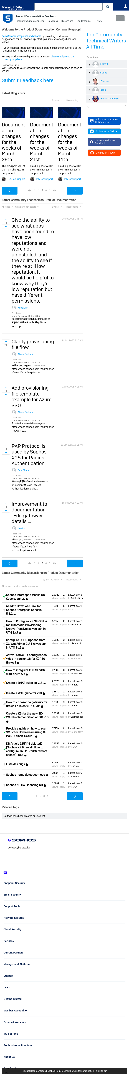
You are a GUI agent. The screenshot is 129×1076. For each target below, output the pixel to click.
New (119, 18)
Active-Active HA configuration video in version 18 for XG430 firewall (26, 658)
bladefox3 (76, 624)
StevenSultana (25, 354)
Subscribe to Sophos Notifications (104, 121)
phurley (103, 72)
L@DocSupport (78, 716)
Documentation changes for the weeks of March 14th (69, 142)
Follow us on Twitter (104, 131)
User (125, 6)
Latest (75, 594)
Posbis (103, 89)
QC (72, 609)
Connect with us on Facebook (103, 142)
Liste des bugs (15, 764)
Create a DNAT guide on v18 (24, 683)
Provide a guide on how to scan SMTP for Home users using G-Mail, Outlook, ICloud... (26, 732)
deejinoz (22, 528)
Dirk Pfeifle (23, 470)
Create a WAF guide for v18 (24, 693)
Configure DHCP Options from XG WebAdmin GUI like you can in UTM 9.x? (26, 643)
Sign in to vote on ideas (6, 220)
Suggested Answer (4, 658)
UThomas (104, 81)
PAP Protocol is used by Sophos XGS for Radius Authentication (29, 454)
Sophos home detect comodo (25, 775)
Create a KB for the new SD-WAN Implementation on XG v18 (27, 715)
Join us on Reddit (102, 153)
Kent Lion (23, 307)
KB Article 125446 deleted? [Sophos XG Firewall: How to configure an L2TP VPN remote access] (26, 749)
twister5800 (77, 673)
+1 (22, 755)
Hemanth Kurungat (109, 98)
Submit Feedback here (28, 80)
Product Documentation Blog (30, 21)
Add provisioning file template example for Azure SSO (32, 396)
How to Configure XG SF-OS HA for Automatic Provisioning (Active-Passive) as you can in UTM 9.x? (26, 626)
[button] (108, 6)
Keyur (74, 747)
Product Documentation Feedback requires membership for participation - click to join (64, 1071)
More (99, 21)
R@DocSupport (16, 179)
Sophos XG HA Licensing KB (24, 785)
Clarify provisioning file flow (33, 344)
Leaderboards (83, 21)
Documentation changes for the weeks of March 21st (41, 142)
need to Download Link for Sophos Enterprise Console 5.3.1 (24, 610)
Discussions (67, 21)
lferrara (74, 684)
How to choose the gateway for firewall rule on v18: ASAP (26, 704)
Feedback (53, 21)
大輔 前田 (104, 64)
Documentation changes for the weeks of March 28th (13, 142)
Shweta (75, 766)
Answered (4, 596)
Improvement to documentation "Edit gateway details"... (29, 512)
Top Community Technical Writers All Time (106, 40)
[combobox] (68, 6)
